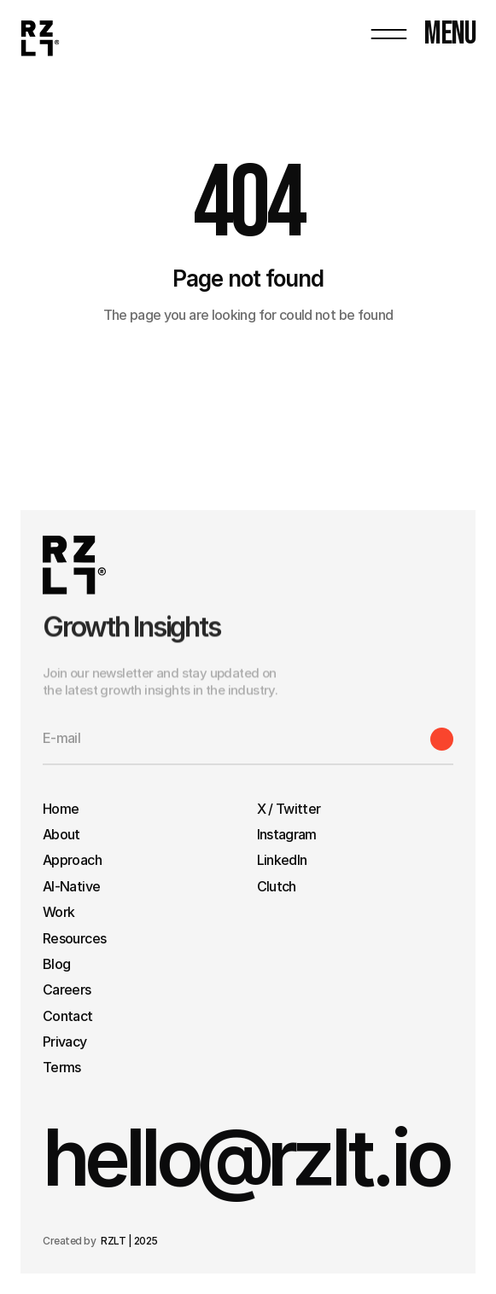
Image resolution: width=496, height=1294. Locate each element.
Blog (56, 963)
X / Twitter (289, 808)
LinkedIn (282, 859)
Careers (67, 989)
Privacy (65, 1041)
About (61, 834)
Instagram (287, 834)
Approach (72, 859)
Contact (68, 1015)
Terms (63, 1067)
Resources (74, 938)
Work (58, 911)
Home (61, 808)
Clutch (276, 886)
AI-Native (71, 886)
